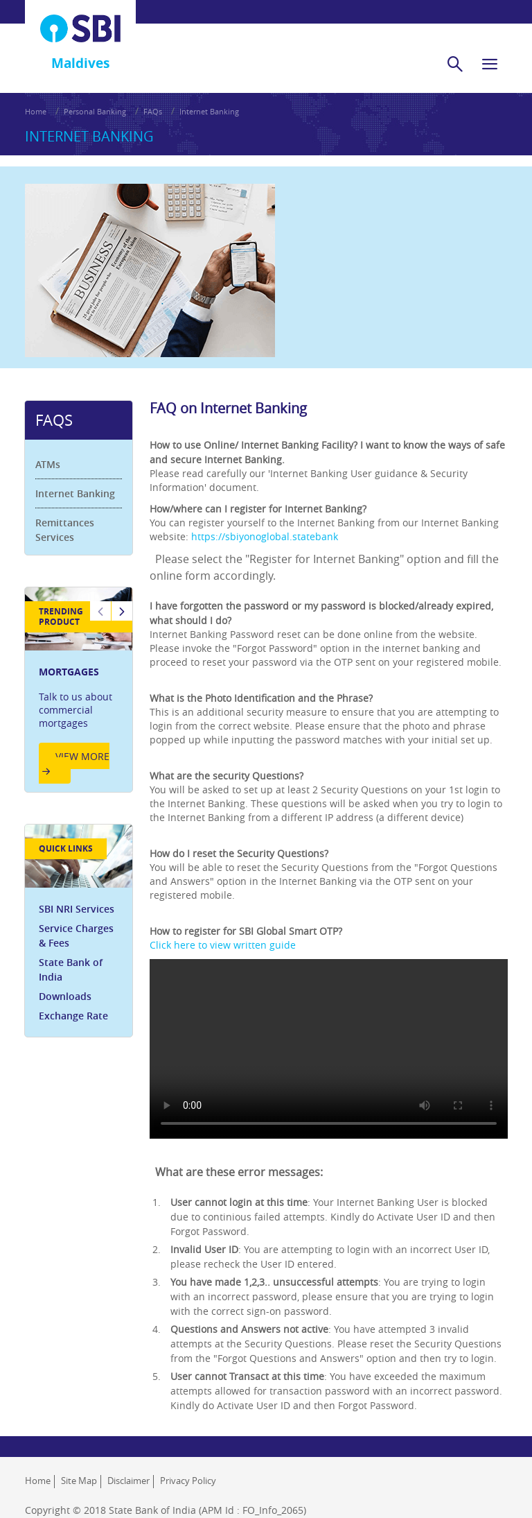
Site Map (79, 1480)
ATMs (48, 464)
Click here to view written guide (223, 944)
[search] (455, 63)
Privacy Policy (188, 1480)
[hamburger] (489, 63)
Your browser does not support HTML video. (328, 1048)
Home (35, 111)
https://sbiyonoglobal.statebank (264, 536)
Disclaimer (128, 1480)
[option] (79, 690)
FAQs (152, 111)
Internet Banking (209, 111)
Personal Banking (95, 111)
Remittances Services (65, 530)
